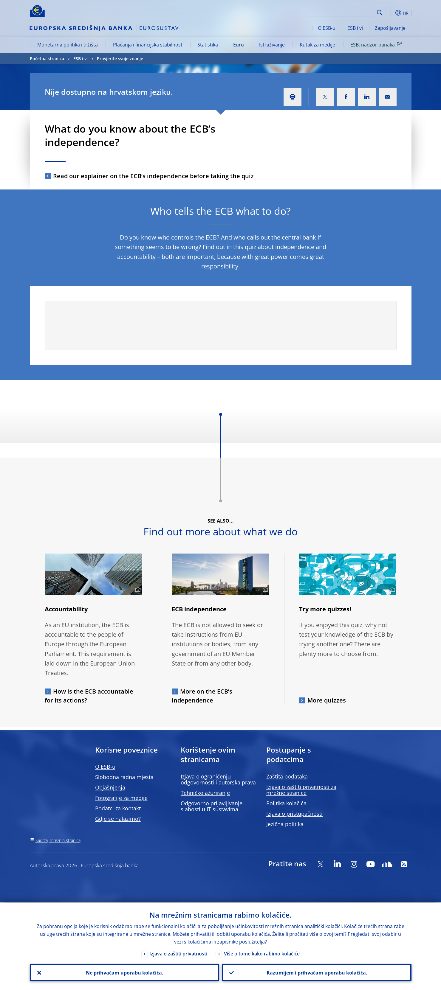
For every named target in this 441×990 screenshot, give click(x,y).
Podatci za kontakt (118, 808)
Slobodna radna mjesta (124, 777)
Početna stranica (47, 58)
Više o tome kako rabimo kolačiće (262, 953)
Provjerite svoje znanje (120, 58)
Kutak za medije (317, 44)
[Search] (345, 11)
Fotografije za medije (121, 797)
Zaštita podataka (287, 776)
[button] (390, 13)
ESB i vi (355, 28)
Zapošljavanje (390, 28)
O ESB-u (326, 28)
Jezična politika (285, 824)
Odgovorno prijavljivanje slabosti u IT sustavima (211, 806)
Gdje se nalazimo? (118, 818)
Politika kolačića (286, 803)
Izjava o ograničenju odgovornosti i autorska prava (218, 779)
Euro (238, 44)
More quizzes (326, 700)
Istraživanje (272, 44)
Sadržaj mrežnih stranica (58, 840)
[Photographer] (137, 590)
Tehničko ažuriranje (205, 792)
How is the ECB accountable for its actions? (89, 695)
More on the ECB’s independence (202, 695)
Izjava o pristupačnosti (294, 813)
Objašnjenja (110, 787)
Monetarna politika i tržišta (67, 44)
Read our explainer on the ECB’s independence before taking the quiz (153, 176)
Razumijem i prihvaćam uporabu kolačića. (316, 972)
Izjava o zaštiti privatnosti (178, 953)
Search (380, 12)
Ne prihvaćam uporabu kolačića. (124, 972)
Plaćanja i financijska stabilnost (147, 44)
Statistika (207, 44)
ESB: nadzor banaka (377, 44)
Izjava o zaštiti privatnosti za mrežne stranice (301, 789)
